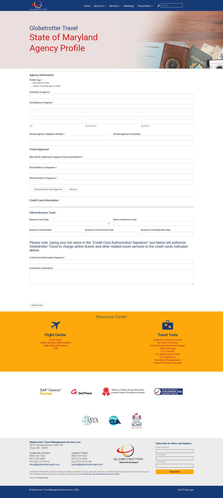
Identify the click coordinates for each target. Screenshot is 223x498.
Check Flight (55, 339)
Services (114, 5)
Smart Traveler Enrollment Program (167, 345)
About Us (100, 5)
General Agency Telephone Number (47, 134)
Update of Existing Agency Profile (45, 86)
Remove (71, 189)
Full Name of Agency (40, 92)
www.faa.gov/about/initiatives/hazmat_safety (100, 474)
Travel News (145, 5)
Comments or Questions (41, 268)
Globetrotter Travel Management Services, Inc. (55, 442)
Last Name (161, 462)
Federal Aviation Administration (55, 342)
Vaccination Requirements (168, 360)
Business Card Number (40, 230)
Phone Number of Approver (43, 178)
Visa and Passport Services (168, 363)
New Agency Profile (39, 83)
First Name (161, 454)
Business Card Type (39, 219)
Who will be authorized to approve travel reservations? (56, 157)
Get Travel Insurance (167, 342)
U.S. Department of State (167, 354)
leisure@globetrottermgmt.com (87, 464)
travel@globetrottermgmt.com (44, 464)
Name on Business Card (124, 219)
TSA (55, 348)
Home (87, 5)
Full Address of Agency (41, 102)
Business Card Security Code (99, 230)
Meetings (129, 5)
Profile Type (35, 80)
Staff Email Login (186, 490)
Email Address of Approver (43, 167)
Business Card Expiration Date (155, 230)
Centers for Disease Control (168, 339)
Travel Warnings (168, 348)
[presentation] (51, 293)
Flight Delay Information (55, 345)
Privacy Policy (42, 478)
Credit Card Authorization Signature (47, 257)
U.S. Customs (167, 351)
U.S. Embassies (168, 357)
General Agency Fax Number (127, 134)
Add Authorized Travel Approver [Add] (46, 189)
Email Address (162, 447)
